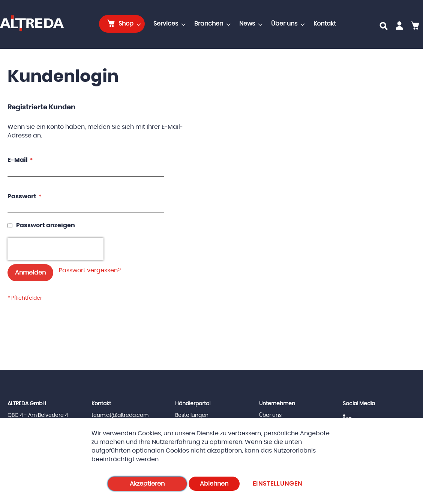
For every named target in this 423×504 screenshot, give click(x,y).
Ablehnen (214, 484)
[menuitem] (122, 24)
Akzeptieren (147, 484)
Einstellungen (278, 484)
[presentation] (56, 249)
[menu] (219, 24)
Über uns (270, 415)
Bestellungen (191, 415)
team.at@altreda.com (120, 415)
